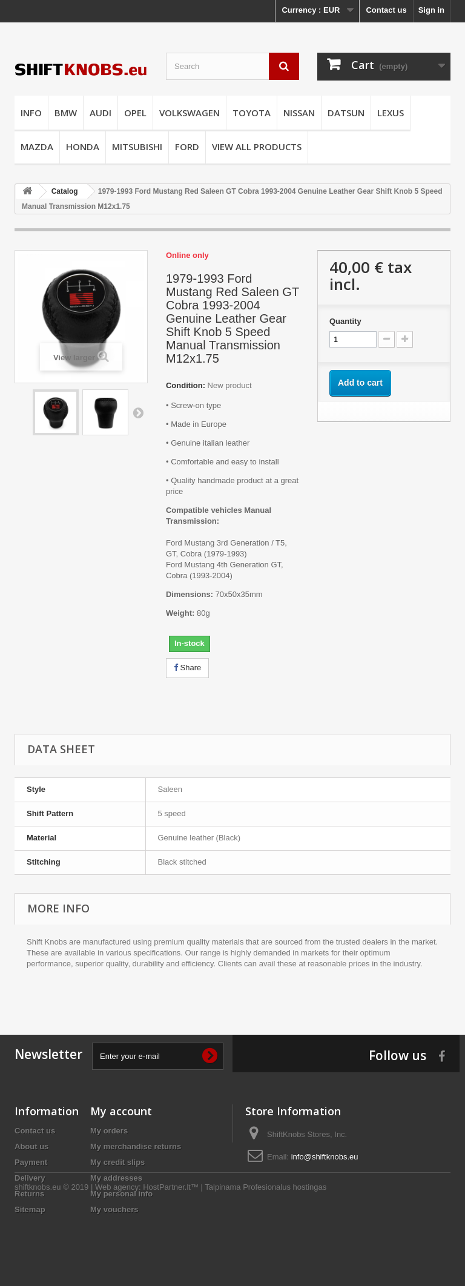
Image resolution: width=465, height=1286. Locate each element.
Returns (29, 1193)
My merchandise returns (135, 1146)
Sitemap (30, 1209)
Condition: (185, 385)
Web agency (117, 1253)
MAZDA (37, 146)
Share (187, 667)
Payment (31, 1162)
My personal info (121, 1193)
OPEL (135, 113)
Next (138, 412)
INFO (31, 113)
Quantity (345, 321)
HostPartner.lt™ (171, 1253)
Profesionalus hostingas (284, 1253)
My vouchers (114, 1209)
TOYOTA (251, 113)
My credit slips (117, 1162)
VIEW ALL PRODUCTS (257, 146)
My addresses (116, 1177)
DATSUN (346, 113)
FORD (187, 146)
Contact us (386, 10)
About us (31, 1146)
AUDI (100, 113)
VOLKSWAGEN (189, 113)
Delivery (30, 1177)
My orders (109, 1130)
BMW (65, 113)
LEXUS (390, 113)
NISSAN (299, 113)
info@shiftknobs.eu (324, 1156)
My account (121, 1111)
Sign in (431, 10)
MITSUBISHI (137, 146)
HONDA (82, 146)
